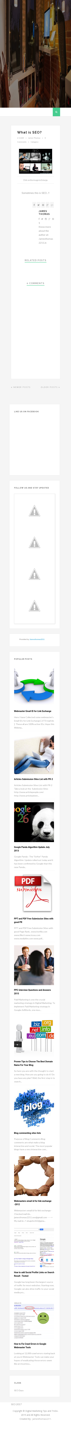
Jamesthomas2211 (37, 639)
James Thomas (44, 212)
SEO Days (19, 1390)
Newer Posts (21, 387)
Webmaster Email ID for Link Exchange (32, 711)
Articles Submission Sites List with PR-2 (33, 779)
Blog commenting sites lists (27, 1133)
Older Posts (50, 387)
